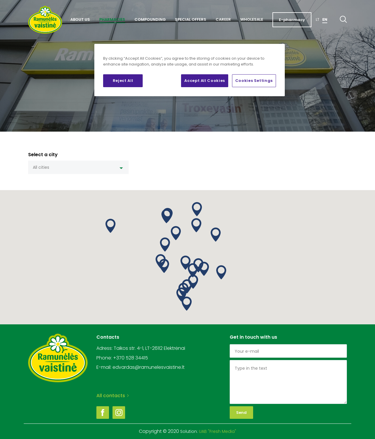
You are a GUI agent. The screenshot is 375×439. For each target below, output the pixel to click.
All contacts (112, 395)
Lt (317, 19)
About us (80, 19)
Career (223, 19)
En (324, 19)
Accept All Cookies (204, 80)
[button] (166, 216)
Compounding (150, 19)
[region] (189, 70)
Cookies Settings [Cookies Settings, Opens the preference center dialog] (254, 80)
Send (241, 412)
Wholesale (251, 19)
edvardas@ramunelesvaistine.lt (148, 367)
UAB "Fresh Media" (217, 431)
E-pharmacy (292, 20)
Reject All (123, 80)
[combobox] (78, 167)
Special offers (190, 19)
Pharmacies (112, 19)
